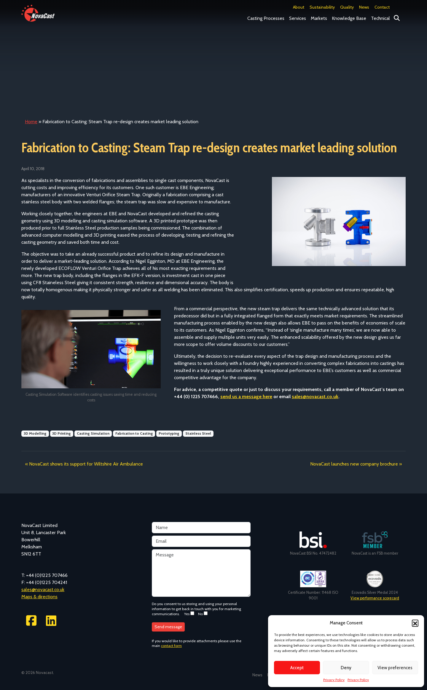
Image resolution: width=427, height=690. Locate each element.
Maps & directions (39, 596)
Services (297, 18)
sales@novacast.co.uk (315, 396)
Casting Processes (265, 18)
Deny (346, 667)
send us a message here (246, 396)
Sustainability (322, 7)
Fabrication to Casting (134, 433)
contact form (171, 645)
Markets (319, 18)
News (364, 7)
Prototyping (169, 433)
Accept (297, 667)
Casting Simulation (93, 433)
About (298, 7)
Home (31, 121)
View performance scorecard (374, 598)
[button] (415, 623)
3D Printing (61, 433)
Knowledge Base (349, 18)
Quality (347, 7)
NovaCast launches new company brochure (354, 464)
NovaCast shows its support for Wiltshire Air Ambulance (86, 464)
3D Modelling (35, 433)
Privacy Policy (334, 680)
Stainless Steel (198, 433)
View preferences (394, 667)
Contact (382, 7)
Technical (380, 18)
